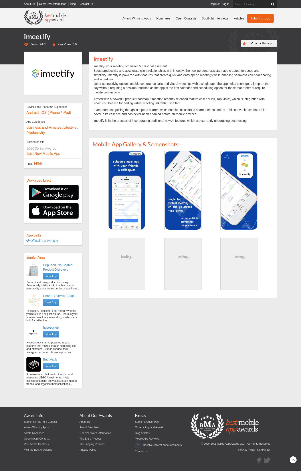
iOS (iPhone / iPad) (56, 112)
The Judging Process (92, 444)
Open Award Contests (37, 438)
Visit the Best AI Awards (38, 449)
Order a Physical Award (149, 427)
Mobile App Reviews (147, 438)
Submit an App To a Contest (40, 421)
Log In (225, 4)
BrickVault (50, 359)
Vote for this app (261, 43)
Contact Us (263, 450)
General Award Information (95, 433)
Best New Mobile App (43, 153)
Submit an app (260, 18)
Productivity (35, 133)
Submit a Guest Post (147, 421)
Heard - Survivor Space (59, 296)
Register (215, 4)
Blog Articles (142, 433)
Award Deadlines (89, 427)
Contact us (141, 451)
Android (32, 112)
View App (51, 276)
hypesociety (51, 327)
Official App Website (42, 240)
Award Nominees (34, 433)
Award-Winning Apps (36, 427)
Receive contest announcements (158, 445)
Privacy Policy (87, 449)
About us (84, 421)
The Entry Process (90, 438)
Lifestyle (69, 127)
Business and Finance (43, 127)
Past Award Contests (36, 444)
